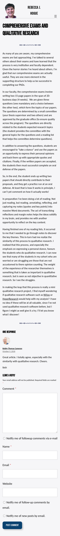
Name (7, 446)
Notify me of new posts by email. (25, 516)
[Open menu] (55, 16)
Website (7, 484)
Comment (9, 388)
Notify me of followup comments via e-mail (31, 438)
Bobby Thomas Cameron (12, 348)
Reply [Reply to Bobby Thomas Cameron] (5, 367)
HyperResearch (10, 298)
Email (7, 465)
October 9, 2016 (9, 351)
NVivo (47, 294)
